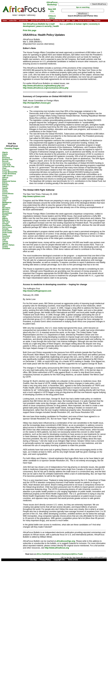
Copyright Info (59, 560)
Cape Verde (6, 165)
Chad (4, 168)
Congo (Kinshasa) (9, 174)
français (97, 20)
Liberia (5, 199)
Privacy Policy (45, 560)
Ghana (4, 190)
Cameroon (6, 163)
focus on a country (85, 20)
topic (74, 20)
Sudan (4, 234)
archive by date (59, 20)
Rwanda (5, 220)
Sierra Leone (7, 227)
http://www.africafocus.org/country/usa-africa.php (45, 88)
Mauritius (5, 209)
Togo (4, 240)
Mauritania (6, 208)
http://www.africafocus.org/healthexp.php (42, 86)
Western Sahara (8, 245)
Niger (4, 217)
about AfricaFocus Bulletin (41, 20)
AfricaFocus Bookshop (52, 3)
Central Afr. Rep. (8, 166)
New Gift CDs (52, 10)
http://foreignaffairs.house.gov (37, 103)
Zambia (5, 247)
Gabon (4, 186)
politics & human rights (77, 24)
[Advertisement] (11, 32)
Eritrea (4, 183)
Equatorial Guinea (9, 181)
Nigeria (5, 218)
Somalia (5, 229)
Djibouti (5, 178)
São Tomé (6, 222)
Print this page (29, 30)
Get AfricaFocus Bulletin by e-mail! (39, 24)
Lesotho (5, 197)
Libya (4, 201)
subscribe (13, 20)
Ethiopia (5, 185)
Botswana (6, 158)
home (5, 20)
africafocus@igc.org (65, 541)
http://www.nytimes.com (34, 196)
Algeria (5, 152)
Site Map (33, 560)
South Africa (7, 231)
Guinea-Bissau (7, 193)
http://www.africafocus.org (57, 548)
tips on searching (82, 7)
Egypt (4, 179)
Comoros (5, 170)
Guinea (5, 192)
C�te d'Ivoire (7, 176)
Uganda (5, 243)
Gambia (5, 188)
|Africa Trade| (77, 554)
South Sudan (7, 232)
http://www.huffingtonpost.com (37, 291)
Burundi (5, 161)
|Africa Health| (42, 554)
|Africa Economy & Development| (59, 554)
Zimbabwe (6, 248)
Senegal (5, 224)
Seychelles (6, 225)
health (56, 26)
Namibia (5, 215)
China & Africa (52, 17)
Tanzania (5, 238)
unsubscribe (23, 20)
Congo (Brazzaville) (9, 172)
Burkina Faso (7, 159)
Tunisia (5, 241)
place (68, 20)
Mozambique (7, 213)
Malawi (5, 204)
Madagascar (7, 202)
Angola (5, 154)
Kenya (4, 195)
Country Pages (11, 148)
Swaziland (6, 236)
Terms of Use (73, 560)
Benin (4, 156)
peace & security (44, 26)
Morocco (5, 211)
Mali (3, 206)
